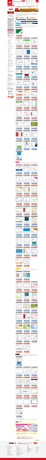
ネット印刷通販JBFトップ (24, 5)
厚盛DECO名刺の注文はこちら (10, 24)
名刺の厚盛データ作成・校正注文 (10, 25)
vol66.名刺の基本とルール (10, 32)
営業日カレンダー (10, 80)
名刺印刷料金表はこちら (10, 19)
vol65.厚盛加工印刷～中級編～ (10, 31)
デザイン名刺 (23, 23)
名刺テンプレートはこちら (10, 26)
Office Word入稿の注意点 (21, 17)
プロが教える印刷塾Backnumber (10, 33)
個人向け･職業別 (29, 23)
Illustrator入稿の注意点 (31, 17)
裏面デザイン (35, 23)
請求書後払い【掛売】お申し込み (10, 78)
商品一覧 (27, 5)
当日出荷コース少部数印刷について (10, 20)
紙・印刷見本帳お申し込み (11, 79)
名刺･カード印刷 (29, 5)
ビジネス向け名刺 (18, 23)
